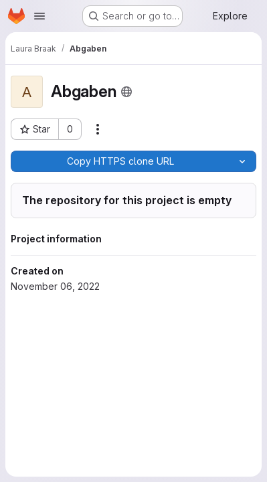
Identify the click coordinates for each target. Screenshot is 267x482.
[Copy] (120, 161)
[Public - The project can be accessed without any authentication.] (126, 91)
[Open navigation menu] (39, 16)
